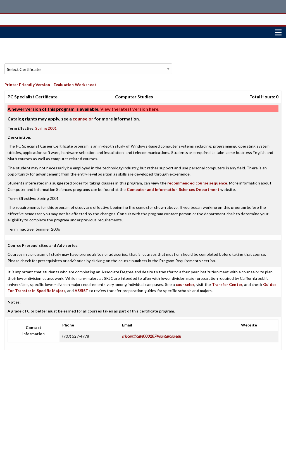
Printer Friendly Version (27, 83)
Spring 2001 (46, 127)
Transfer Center (227, 283)
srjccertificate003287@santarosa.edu (151, 334)
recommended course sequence (197, 181)
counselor (83, 117)
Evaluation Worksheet (75, 83)
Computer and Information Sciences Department (173, 188)
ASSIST (81, 289)
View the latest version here (128, 107)
